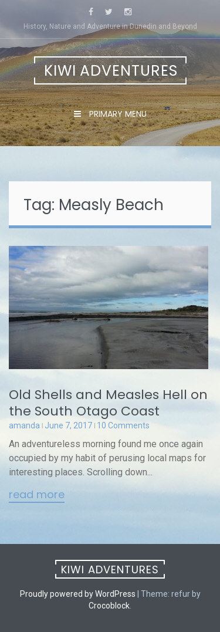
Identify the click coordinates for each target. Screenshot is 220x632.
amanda (24, 425)
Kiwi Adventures (111, 70)
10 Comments (123, 425)
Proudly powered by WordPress (78, 594)
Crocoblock (109, 605)
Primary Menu (117, 114)
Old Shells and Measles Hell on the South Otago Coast (108, 403)
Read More (37, 495)
